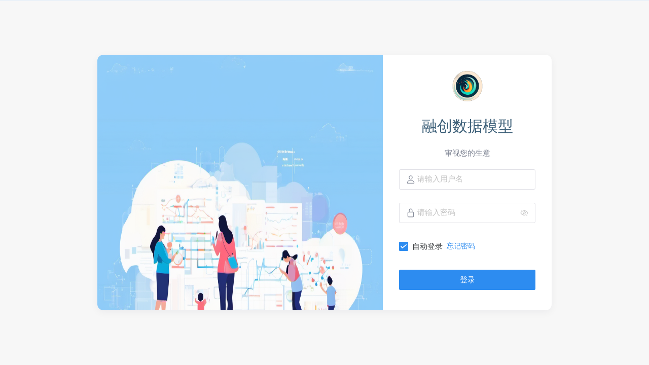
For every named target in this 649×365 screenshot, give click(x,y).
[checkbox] (423, 246)
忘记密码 (461, 246)
